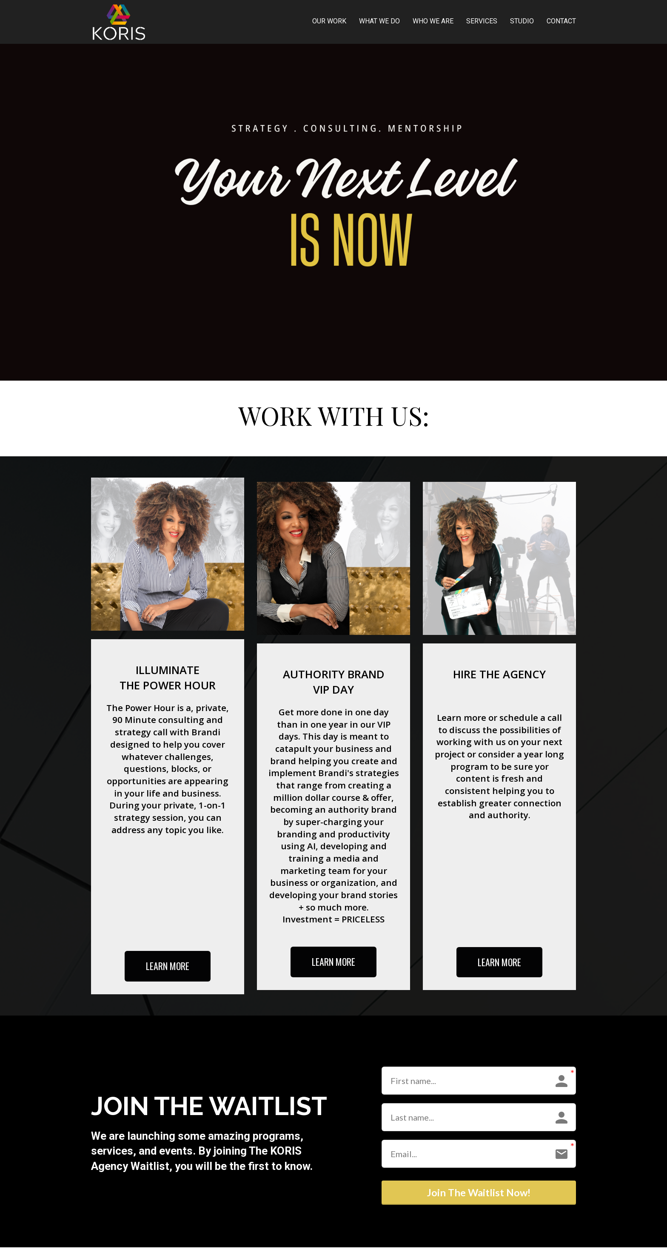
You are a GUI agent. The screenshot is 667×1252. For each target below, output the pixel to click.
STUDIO (522, 21)
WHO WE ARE (433, 21)
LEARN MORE (167, 966)
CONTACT (561, 21)
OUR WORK (329, 21)
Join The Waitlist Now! (479, 1195)
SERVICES (481, 21)
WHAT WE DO (379, 21)
